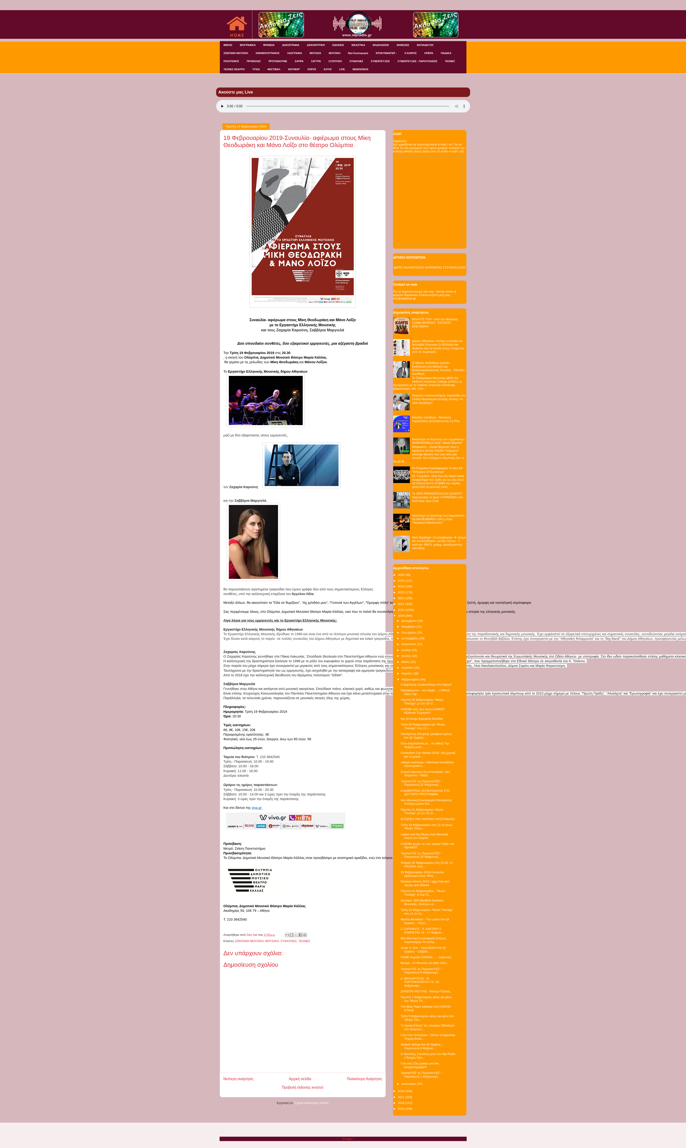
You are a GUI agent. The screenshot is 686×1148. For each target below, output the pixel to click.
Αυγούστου (409, 644)
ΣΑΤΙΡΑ (299, 61)
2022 (401, 598)
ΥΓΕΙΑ (256, 69)
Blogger (348, 1138)
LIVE (342, 69)
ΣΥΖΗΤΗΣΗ (335, 61)
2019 (401, 615)
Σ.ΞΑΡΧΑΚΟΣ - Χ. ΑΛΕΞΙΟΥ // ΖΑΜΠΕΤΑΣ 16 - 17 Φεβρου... (422, 930)
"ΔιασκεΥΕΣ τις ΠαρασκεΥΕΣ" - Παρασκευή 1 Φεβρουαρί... (421, 1074)
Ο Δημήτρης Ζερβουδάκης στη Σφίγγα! (426, 684)
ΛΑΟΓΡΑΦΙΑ (294, 53)
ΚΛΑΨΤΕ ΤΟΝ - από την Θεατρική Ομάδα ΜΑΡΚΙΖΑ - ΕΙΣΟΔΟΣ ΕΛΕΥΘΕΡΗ (435, 322)
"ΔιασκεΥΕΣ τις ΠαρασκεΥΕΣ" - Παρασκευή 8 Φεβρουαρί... (421, 970)
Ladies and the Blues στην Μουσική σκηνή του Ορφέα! (424, 836)
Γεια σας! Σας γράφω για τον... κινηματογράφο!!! (421, 1065)
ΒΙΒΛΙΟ (228, 45)
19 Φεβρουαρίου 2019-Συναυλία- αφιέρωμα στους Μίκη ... (422, 874)
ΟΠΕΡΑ (428, 53)
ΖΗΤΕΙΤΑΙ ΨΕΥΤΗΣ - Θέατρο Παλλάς (425, 991)
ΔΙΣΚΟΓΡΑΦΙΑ (290, 45)
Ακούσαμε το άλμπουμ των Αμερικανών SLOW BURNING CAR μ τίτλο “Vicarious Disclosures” (438, 519)
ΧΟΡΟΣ (311, 69)
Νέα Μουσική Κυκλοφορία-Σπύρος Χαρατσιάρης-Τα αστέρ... (423, 940)
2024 (401, 586)
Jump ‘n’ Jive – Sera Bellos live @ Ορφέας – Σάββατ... (423, 949)
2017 (401, 1097)
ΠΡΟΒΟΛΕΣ (254, 61)
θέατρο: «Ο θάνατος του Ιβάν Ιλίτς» (424, 963)
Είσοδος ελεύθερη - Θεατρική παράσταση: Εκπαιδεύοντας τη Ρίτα (435, 419)
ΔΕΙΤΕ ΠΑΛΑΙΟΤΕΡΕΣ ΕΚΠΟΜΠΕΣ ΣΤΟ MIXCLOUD (429, 267)
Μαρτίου (407, 673)
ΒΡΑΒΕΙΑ (269, 45)
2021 (401, 604)
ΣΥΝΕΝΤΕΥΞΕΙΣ (380, 61)
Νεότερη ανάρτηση (238, 1079)
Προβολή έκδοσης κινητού (302, 1087)
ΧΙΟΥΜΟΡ (294, 69)
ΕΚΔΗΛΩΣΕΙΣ (381, 45)
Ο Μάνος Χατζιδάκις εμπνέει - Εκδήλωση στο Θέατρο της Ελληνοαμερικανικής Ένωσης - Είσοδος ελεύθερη (438, 368)
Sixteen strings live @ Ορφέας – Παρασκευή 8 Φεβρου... (422, 1046)
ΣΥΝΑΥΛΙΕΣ (356, 61)
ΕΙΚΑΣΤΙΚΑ (358, 45)
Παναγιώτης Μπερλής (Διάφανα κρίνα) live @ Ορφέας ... (426, 735)
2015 (401, 1108)
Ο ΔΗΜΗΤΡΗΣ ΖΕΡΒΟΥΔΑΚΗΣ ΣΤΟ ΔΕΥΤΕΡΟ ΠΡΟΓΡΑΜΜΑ (425, 792)
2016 (401, 1103)
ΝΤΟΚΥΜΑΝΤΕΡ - (386, 53)
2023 (401, 592)
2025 (401, 580)
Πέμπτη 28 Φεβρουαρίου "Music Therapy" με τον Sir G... (422, 701)
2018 (401, 1091)
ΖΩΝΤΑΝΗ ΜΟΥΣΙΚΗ (236, 53)
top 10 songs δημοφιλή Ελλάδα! (422, 718)
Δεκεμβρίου (409, 620)
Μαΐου (405, 662)
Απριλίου (407, 667)
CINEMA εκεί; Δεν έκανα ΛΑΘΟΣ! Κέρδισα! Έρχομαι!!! (423, 711)
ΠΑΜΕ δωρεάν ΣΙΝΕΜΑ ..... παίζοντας (426, 957)
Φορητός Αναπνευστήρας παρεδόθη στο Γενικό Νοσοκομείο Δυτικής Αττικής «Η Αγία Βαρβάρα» (439, 399)
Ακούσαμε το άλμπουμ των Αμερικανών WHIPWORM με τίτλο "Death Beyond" (438, 441)
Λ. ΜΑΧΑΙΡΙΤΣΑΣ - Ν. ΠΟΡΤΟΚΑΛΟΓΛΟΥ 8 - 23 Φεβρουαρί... (420, 982)
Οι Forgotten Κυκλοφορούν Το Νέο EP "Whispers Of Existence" (437, 470)
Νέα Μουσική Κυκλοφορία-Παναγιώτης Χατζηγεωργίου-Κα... (426, 802)
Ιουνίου (406, 656)
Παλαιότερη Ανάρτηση (364, 1079)
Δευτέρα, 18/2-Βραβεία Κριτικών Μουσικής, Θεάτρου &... (422, 902)
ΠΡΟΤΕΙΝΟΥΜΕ (278, 61)
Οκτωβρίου (409, 632)
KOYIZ (328, 69)
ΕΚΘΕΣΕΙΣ (403, 45)
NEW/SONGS (360, 69)
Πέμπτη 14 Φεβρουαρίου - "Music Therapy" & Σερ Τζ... (423, 892)
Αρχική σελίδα (300, 1079)
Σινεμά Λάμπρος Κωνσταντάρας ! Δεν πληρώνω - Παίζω (425, 773)
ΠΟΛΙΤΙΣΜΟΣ (231, 61)
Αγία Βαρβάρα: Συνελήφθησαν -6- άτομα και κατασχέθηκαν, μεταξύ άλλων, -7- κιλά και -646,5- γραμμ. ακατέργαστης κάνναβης (439, 543)
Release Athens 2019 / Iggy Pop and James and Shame (425, 883)
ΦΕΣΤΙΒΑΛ (273, 69)
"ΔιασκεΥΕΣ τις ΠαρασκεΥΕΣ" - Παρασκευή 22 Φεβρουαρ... (421, 783)
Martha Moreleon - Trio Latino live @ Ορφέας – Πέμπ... (425, 921)
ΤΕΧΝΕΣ (450, 61)
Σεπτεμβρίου (410, 638)
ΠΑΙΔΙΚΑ (446, 53)
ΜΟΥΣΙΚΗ (334, 53)
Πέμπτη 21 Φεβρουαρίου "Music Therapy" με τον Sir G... (422, 811)
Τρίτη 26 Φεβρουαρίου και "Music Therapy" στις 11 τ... (423, 726)
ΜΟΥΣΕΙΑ (315, 53)
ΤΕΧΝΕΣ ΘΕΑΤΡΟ (234, 69)
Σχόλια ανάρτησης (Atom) (311, 1103)
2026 (401, 575)
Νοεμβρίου (409, 626)
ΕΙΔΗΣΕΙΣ (338, 45)
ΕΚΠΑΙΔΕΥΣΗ (425, 45)
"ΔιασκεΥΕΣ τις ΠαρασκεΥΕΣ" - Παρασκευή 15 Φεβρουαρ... (421, 855)
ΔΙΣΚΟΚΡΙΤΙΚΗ (316, 45)
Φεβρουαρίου (410, 679)
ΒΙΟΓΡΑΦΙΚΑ (248, 45)
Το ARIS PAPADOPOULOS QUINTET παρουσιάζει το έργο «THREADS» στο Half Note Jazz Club (437, 497)
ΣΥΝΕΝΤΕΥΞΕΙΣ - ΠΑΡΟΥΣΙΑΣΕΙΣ (417, 61)
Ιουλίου (406, 650)
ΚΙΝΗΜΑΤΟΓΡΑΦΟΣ (268, 53)
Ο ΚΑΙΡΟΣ (411, 53)
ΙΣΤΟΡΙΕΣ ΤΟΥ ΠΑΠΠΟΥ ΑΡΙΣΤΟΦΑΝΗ (427, 819)
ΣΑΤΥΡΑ (316, 61)
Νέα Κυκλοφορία (358, 53)
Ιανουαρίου (409, 1083)
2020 (401, 610)
